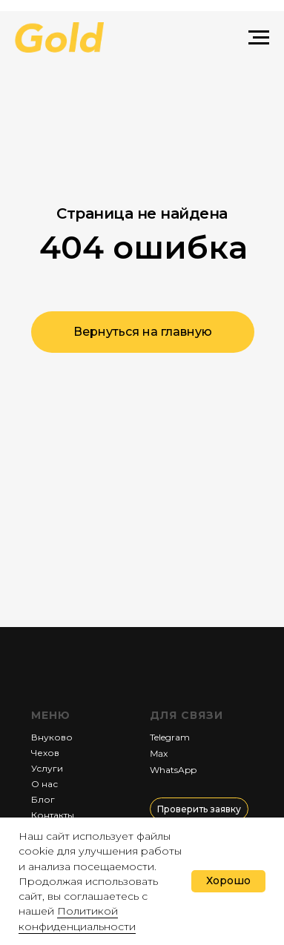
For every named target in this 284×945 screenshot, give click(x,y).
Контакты (52, 814)
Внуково (52, 737)
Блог (43, 799)
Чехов (45, 752)
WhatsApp (173, 769)
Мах (158, 753)
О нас (44, 783)
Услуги (47, 768)
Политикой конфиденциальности (77, 918)
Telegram (170, 737)
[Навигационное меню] (258, 37)
